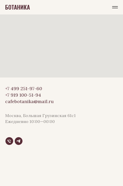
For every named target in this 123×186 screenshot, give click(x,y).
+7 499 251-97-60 (23, 88)
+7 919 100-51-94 (23, 95)
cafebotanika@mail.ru (29, 101)
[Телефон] (9, 141)
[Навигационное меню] (115, 7)
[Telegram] (18, 141)
